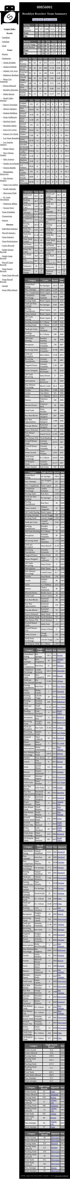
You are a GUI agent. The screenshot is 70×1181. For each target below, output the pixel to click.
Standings (6, 37)
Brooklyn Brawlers (10, 90)
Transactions (7, 216)
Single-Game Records (6, 257)
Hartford (60, 692)
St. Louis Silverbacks (5, 198)
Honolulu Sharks (10, 126)
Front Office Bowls (9, 290)
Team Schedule (50, 19)
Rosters (5, 54)
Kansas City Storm (10, 134)
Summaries (6, 58)
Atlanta (60, 681)
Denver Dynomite (10, 105)
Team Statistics (8, 237)
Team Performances (10, 241)
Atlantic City (60, 660)
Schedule (5, 42)
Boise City (61, 723)
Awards (5, 286)
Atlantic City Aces (10, 71)
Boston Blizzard (9, 86)
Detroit (60, 754)
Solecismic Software (61, 1176)
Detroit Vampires (10, 109)
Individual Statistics (10, 229)
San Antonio (61, 909)
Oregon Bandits (9, 168)
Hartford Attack (9, 121)
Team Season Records (6, 270)
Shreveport (62, 878)
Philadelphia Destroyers (6, 173)
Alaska (60, 788)
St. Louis (60, 743)
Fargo (59, 819)
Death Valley (59, 712)
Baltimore (61, 702)
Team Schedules (8, 212)
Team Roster (38, 19)
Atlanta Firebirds (10, 67)
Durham (60, 666)
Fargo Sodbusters (10, 117)
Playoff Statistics (8, 233)
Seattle (60, 767)
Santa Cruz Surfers (10, 185)
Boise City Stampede (6, 80)
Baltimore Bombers (11, 75)
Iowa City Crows (10, 130)
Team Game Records (10, 275)
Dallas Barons (8, 94)
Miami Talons (8, 149)
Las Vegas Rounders (11, 138)
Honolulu (60, 671)
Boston (60, 655)
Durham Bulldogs (10, 113)
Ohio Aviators (8, 159)
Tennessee (61, 777)
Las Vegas (61, 686)
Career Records (8, 245)
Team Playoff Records (6, 280)
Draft (4, 46)
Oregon (61, 868)
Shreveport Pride (10, 193)
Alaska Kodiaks (9, 63)
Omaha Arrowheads (11, 164)
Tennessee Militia (10, 204)
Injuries (5, 220)
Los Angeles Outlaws (6, 143)
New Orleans (60, 748)
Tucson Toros (8, 208)
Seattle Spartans (9, 189)
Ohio (60, 899)
